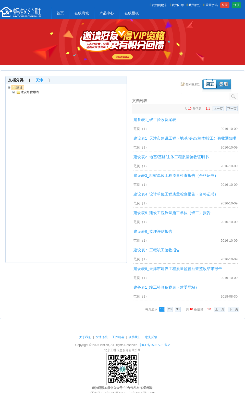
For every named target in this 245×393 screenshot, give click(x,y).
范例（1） (141, 129)
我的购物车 (158, 5)
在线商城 (82, 13)
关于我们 (85, 337)
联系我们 (134, 337)
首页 (60, 13)
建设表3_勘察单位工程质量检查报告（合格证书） (175, 175)
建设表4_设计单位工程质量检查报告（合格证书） (175, 194)
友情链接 (101, 337)
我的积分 (194, 5)
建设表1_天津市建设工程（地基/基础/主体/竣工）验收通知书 (185, 138)
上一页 (218, 108)
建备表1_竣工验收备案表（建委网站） (166, 287)
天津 (39, 80)
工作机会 (118, 337)
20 (170, 309)
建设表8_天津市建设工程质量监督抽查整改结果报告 (177, 268)
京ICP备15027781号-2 (154, 345)
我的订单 (177, 5)
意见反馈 (151, 337)
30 (177, 309)
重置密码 (210, 5)
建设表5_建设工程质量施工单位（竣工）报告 (172, 213)
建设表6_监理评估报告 (152, 231)
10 (161, 309)
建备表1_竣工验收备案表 (154, 119)
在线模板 (132, 13)
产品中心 (107, 13)
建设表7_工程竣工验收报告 (156, 250)
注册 (237, 5)
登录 (225, 5)
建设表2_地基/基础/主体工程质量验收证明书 (171, 157)
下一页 (232, 108)
